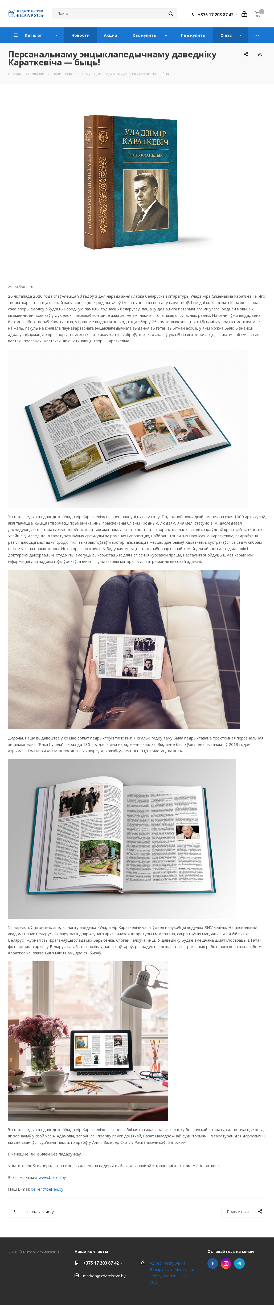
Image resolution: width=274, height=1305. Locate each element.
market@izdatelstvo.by (104, 1275)
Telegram (239, 1263)
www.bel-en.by (52, 1177)
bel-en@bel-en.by (47, 1189)
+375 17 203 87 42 (216, 15)
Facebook (212, 1263)
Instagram (226, 1263)
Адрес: (156, 1263)
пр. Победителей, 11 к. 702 (172, 1276)
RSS (259, 54)
